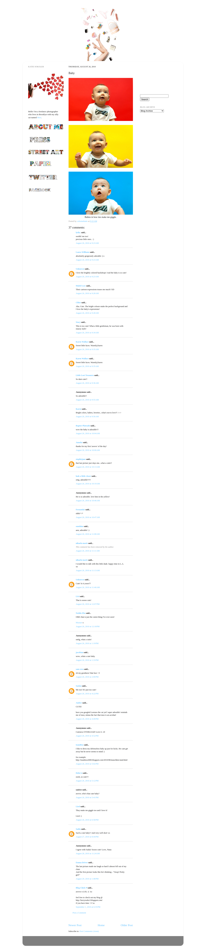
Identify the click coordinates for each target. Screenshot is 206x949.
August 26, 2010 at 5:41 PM (87, 797)
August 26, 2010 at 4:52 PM (87, 736)
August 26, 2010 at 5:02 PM (87, 764)
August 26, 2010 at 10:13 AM (88, 467)
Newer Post (75, 925)
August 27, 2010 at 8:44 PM (87, 837)
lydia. (78, 232)
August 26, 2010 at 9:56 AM (87, 416)
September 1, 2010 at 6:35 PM (88, 907)
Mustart (79, 623)
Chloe (78, 302)
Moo (39, 117)
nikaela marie (82, 543)
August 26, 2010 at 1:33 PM (87, 660)
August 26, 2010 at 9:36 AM (87, 383)
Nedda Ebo (80, 613)
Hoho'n (79, 773)
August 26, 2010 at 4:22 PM (87, 694)
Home (101, 925)
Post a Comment (79, 913)
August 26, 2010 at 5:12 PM (87, 781)
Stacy (78, 322)
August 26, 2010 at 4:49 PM (87, 719)
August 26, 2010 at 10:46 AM (88, 500)
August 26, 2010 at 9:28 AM (87, 293)
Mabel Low (81, 286)
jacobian (79, 652)
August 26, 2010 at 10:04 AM (88, 433)
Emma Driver (82, 862)
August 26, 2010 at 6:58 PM (87, 820)
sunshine (79, 526)
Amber (79, 703)
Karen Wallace (82, 342)
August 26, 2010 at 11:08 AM (88, 534)
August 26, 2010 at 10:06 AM (88, 450)
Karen (78, 409)
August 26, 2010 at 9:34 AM (87, 333)
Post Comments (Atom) (89, 931)
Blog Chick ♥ (81, 888)
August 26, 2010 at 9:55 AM (87, 400)
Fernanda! (80, 509)
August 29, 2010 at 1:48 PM (87, 879)
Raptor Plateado (83, 426)
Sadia (78, 829)
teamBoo (80, 745)
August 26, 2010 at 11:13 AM (88, 570)
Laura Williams (82, 252)
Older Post (127, 925)
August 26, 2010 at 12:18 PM (87, 626)
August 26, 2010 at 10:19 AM (88, 484)
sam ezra (80, 669)
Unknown (80, 269)
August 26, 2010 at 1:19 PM (87, 643)
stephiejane (81, 459)
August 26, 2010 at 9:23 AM (87, 243)
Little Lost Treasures (85, 375)
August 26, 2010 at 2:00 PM (87, 677)
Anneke (79, 442)
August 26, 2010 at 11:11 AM (88, 551)
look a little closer (83, 476)
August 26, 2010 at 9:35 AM (87, 349)
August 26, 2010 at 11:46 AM (88, 587)
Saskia (78, 686)
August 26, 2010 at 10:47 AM (88, 517)
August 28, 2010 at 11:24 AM (88, 853)
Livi (77, 596)
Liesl (78, 806)
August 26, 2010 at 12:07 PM (87, 604)
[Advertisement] (156, 133)
